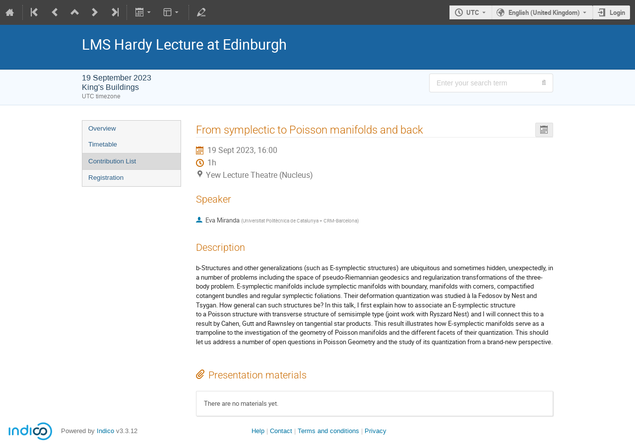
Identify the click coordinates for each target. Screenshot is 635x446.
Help (258, 431)
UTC (472, 12)
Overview (102, 128)
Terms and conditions (328, 431)
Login (617, 12)
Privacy (375, 431)
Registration (106, 177)
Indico (105, 431)
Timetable (102, 144)
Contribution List (112, 161)
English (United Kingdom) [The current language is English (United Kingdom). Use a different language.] (544, 12)
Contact (281, 431)
